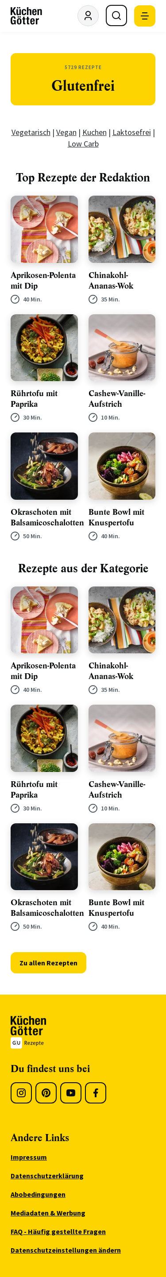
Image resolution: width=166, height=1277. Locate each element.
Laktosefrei (131, 132)
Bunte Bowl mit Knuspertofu (116, 517)
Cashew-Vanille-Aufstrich (117, 398)
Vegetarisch (31, 132)
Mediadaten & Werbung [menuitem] (48, 1212)
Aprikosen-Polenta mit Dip (43, 280)
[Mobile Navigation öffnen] (144, 16)
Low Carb (83, 144)
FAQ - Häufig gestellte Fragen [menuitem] (58, 1231)
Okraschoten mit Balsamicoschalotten (47, 517)
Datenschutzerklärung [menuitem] (47, 1175)
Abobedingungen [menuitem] (38, 1194)
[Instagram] (21, 1092)
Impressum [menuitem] (29, 1157)
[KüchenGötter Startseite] (26, 16)
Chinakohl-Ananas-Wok (111, 280)
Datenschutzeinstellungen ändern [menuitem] (66, 1250)
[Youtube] (70, 1092)
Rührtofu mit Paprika (34, 398)
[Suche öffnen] (116, 15)
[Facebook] (95, 1092)
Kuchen (94, 132)
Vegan (66, 132)
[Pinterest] (46, 1092)
